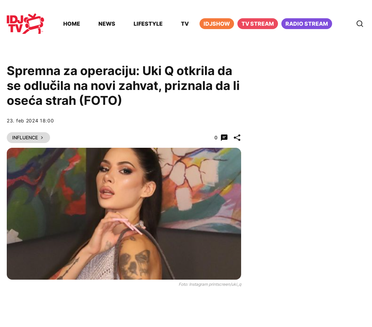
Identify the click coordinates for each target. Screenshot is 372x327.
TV (185, 23)
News (106, 23)
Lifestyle (148, 23)
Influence (28, 137)
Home (71, 23)
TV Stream (257, 23)
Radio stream (306, 23)
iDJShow (217, 23)
